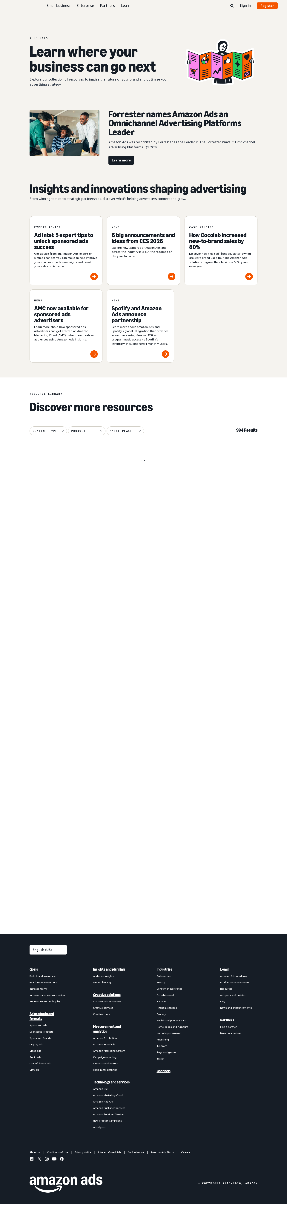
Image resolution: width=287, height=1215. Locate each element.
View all (34, 1081)
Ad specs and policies (232, 1006)
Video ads (35, 1061)
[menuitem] (48, 1059)
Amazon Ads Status (162, 1163)
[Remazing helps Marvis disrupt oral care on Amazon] (221, 501)
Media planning (102, 993)
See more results (143, 925)
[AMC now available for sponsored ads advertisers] (66, 326)
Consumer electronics (169, 999)
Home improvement (169, 1044)
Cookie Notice (136, 1163)
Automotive (164, 987)
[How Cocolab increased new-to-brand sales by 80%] (221, 250)
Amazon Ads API (103, 1112)
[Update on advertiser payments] (66, 501)
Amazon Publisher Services (109, 1119)
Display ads (36, 1055)
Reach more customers (43, 993)
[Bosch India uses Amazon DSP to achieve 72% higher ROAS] (143, 855)
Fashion (161, 1012)
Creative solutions (107, 1006)
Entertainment (165, 1006)
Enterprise (85, 5)
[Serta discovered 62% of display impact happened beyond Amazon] (221, 619)
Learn (125, 5)
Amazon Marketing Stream (109, 1061)
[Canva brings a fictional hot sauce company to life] (221, 738)
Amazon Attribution (105, 1049)
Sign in (245, 5)
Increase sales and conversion (47, 1006)
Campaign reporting (104, 1068)
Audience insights (103, 987)
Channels (164, 1082)
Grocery (161, 1025)
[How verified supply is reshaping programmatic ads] (66, 619)
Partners (107, 5)
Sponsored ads (38, 1036)
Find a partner (228, 1038)
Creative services (103, 1018)
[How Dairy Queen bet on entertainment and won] (66, 855)
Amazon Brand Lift (104, 1055)
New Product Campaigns (107, 1131)
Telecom (162, 1057)
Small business (58, 5)
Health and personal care (171, 1031)
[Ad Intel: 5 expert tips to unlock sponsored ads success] (66, 250)
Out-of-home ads (40, 1074)
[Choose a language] (48, 961)
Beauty (161, 993)
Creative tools (101, 1025)
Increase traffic (38, 999)
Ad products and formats (42, 1027)
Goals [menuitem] (34, 980)
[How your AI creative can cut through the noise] (143, 501)
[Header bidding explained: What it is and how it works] (143, 619)
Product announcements (234, 993)
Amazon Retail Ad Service (108, 1125)
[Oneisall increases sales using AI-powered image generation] (221, 855)
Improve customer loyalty (45, 1012)
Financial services (167, 1018)
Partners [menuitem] (227, 1031)
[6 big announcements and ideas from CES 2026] (143, 250)
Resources (226, 999)
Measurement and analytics (107, 1040)
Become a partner (230, 1044)
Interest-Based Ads (109, 1163)
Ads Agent (99, 1138)
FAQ (222, 1012)
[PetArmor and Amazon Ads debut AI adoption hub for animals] (143, 738)
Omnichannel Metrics (105, 1074)
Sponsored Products (41, 1042)
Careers (185, 1163)
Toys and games (166, 1063)
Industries (164, 980)
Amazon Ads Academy (233, 987)
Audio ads (35, 1068)
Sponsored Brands (40, 1049)
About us (35, 1163)
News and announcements (236, 1018)
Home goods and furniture (172, 1038)
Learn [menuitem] (224, 980)
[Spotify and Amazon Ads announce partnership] (140, 326)
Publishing (163, 1050)
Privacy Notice (83, 1163)
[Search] (232, 6)
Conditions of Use (57, 1163)
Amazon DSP (100, 1100)
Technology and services (111, 1093)
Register (267, 6)
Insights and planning (109, 980)
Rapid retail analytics (105, 1081)
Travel (160, 1069)
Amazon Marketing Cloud (108, 1106)
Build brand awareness (43, 987)
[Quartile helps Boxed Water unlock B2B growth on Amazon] (66, 738)
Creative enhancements (107, 1012)
